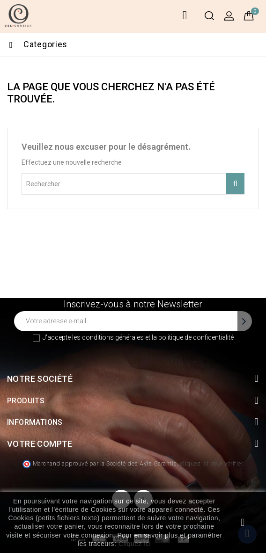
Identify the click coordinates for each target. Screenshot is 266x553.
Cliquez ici (134, 543)
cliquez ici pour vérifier (211, 463)
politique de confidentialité (196, 337)
